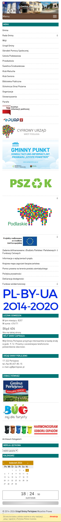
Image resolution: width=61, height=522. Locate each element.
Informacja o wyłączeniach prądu (17, 258)
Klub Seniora (8, 76)
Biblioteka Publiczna (11, 81)
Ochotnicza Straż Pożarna (14, 86)
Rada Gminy (8, 35)
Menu (6, 16)
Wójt (4, 40)
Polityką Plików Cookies (26, 519)
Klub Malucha (8, 71)
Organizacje (7, 91)
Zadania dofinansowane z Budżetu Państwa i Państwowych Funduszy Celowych (29, 252)
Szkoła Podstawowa (11, 56)
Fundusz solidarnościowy (13, 284)
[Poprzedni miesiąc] (3, 463)
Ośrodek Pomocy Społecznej (15, 50)
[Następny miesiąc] (27, 463)
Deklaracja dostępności (13, 279)
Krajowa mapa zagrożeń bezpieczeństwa (21, 263)
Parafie (5, 102)
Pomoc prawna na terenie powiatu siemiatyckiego (25, 268)
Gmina (5, 30)
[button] (57, 35)
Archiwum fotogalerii (11, 439)
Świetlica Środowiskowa (13, 66)
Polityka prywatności (11, 274)
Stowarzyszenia (9, 96)
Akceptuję (54, 517)
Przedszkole (8, 61)
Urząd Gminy (8, 45)
